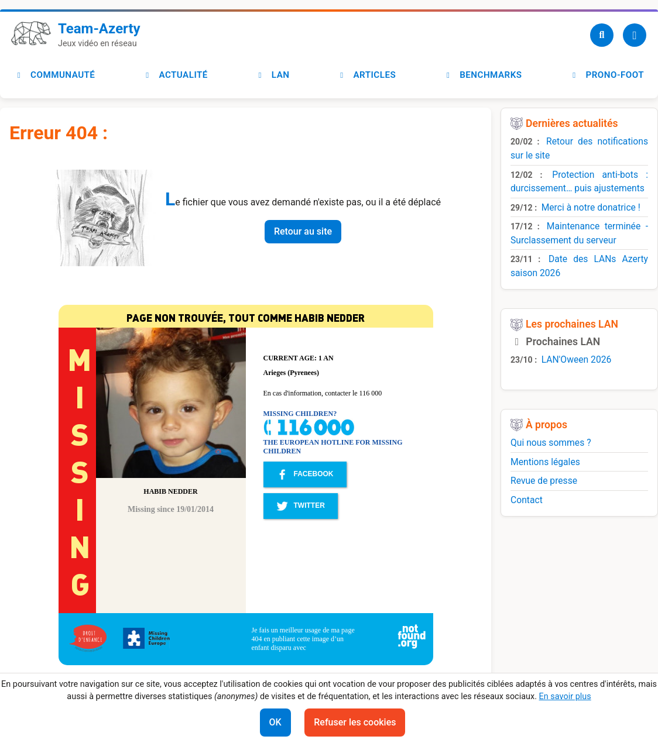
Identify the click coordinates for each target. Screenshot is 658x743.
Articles (366, 75)
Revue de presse (543, 480)
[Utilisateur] (634, 35)
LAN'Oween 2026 (577, 359)
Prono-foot (606, 75)
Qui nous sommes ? (550, 442)
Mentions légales (545, 461)
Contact (526, 499)
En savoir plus (565, 696)
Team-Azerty (99, 28)
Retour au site (303, 231)
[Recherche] (602, 35)
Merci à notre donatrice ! (591, 207)
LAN (272, 75)
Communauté (54, 75)
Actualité (174, 75)
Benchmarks (482, 75)
